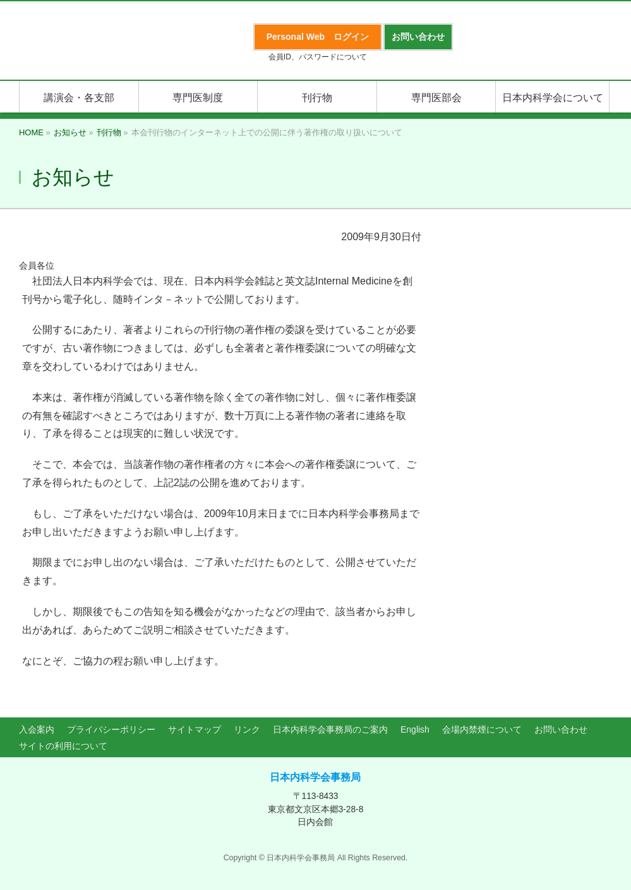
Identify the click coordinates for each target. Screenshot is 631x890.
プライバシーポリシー (111, 729)
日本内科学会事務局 (315, 777)
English (415, 729)
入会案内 (36, 729)
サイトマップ (194, 729)
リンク (247, 729)
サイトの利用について (63, 746)
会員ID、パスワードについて (317, 56)
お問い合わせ (560, 729)
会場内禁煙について (482, 729)
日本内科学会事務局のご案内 (330, 729)
